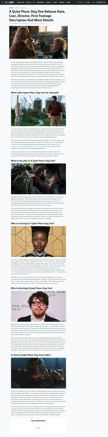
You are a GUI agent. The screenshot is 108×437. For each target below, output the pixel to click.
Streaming (40, 2)
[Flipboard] (88, 2)
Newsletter (101, 2)
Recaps (48, 2)
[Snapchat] (91, 2)
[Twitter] (83, 2)
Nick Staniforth (15, 23)
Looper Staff (25, 23)
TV (34, 2)
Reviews (62, 2)
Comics (55, 2)
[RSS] (93, 2)
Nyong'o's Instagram (22, 274)
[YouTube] (80, 2)
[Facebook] (77, 2)
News (68, 2)
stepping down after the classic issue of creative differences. (46, 330)
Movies (28, 2)
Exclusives (20, 2)
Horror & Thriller (20, 7)
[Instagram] (85, 2)
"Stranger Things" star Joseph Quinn (54, 266)
